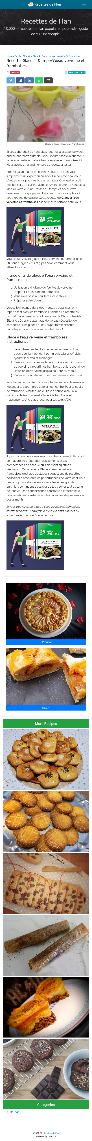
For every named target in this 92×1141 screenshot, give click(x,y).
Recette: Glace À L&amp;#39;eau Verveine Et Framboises (52, 56)
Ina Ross (15, 72)
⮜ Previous (46, 642)
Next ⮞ (46, 707)
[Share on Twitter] (10, 80)
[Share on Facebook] (20, 80)
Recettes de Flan (44, 4)
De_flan (18, 56)
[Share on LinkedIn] (29, 80)
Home (9, 56)
